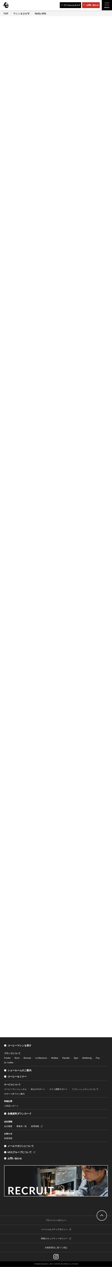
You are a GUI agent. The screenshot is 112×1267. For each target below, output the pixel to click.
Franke (7, 1058)
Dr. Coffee (8, 1063)
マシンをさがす (21, 13)
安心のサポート (38, 1089)
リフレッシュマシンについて (85, 1089)
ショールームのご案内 (19, 1070)
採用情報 (35, 1126)
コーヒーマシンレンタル (15, 1089)
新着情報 (8, 1138)
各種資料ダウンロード (19, 1113)
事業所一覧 (21, 1126)
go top (102, 1215)
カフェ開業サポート (58, 1089)
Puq (97, 1058)
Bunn (17, 1058)
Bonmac (27, 1058)
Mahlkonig (87, 1058)
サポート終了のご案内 (14, 1094)
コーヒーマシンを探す (19, 1045)
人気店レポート (11, 1106)
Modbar (54, 1058)
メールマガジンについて (21, 1146)
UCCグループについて (20, 1152)
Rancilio (66, 1058)
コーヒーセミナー (17, 1076)
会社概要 (8, 1126)
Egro (76, 1058)
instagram (56, 1256)
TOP (5, 13)
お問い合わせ (15, 1158)
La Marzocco (41, 1058)
